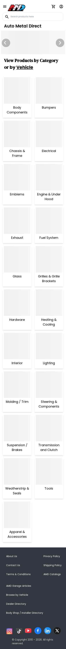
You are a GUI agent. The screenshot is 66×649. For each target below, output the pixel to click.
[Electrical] (49, 134)
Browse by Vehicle (17, 595)
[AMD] (16, 7)
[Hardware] (17, 302)
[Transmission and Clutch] (49, 428)
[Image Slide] (33, 42)
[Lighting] (49, 346)
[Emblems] (17, 177)
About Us (11, 556)
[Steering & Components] (49, 384)
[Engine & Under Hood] (49, 177)
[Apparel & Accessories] (17, 515)
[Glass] (17, 259)
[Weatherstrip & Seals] (17, 471)
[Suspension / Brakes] (17, 428)
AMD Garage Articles (18, 586)
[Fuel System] (49, 220)
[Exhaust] (17, 220)
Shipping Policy (52, 565)
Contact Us (13, 565)
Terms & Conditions (18, 574)
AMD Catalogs (52, 574)
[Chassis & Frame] (17, 134)
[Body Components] (17, 90)
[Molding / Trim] (17, 384)
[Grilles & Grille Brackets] (49, 259)
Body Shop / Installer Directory (24, 613)
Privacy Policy (51, 556)
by (21, 67)
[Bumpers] (49, 90)
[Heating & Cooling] (49, 302)
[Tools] (49, 471)
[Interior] (17, 346)
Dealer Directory (16, 604)
